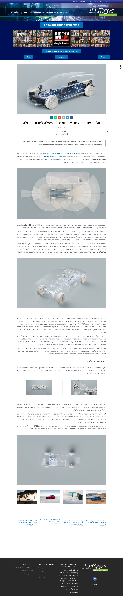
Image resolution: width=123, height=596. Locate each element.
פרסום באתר (83, 2)
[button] (71, 117)
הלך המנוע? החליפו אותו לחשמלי (23, 568)
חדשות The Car (28, 574)
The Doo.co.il (42, 571)
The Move (41, 568)
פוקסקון (63, 153)
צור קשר (75, 2)
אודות (107, 2)
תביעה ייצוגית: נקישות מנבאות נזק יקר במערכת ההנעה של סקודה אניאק (96, 522)
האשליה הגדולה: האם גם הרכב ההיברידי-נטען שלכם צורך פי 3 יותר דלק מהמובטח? (28, 522)
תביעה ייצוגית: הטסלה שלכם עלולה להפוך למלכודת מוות (50, 520)
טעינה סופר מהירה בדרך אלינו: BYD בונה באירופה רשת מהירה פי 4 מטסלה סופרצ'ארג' (73, 522)
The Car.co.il (42, 578)
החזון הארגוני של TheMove (96, 2)
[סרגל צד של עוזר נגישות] (121, 67)
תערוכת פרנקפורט (27, 571)
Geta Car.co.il (42, 574)
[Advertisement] (61, 543)
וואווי (58, 153)
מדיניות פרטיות (95, 584)
